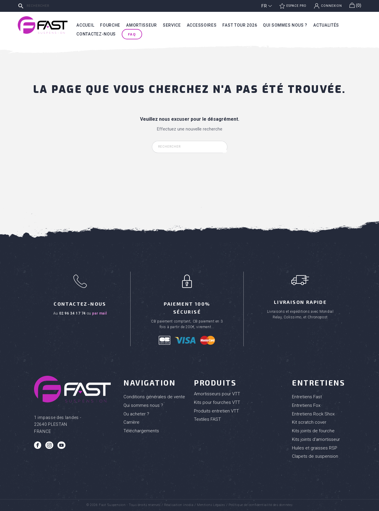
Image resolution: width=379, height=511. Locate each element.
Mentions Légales (211, 505)
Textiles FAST (207, 419)
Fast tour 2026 (239, 25)
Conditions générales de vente (154, 396)
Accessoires (202, 25)
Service (172, 25)
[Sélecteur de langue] (266, 6)
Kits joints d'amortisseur (316, 439)
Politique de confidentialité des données (261, 505)
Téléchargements (141, 430)
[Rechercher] (61, 6)
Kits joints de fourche (313, 430)
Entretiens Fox (306, 405)
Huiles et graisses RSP (314, 448)
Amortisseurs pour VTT (217, 393)
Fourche (110, 25)
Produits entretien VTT (216, 411)
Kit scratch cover (309, 422)
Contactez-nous (96, 34)
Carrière (131, 422)
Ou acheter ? (136, 414)
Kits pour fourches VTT (217, 402)
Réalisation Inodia (179, 505)
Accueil (85, 25)
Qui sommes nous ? (285, 25)
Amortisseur (141, 25)
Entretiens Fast (307, 396)
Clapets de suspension (315, 456)
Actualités (326, 25)
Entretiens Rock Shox (313, 414)
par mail (99, 313)
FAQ (132, 34)
